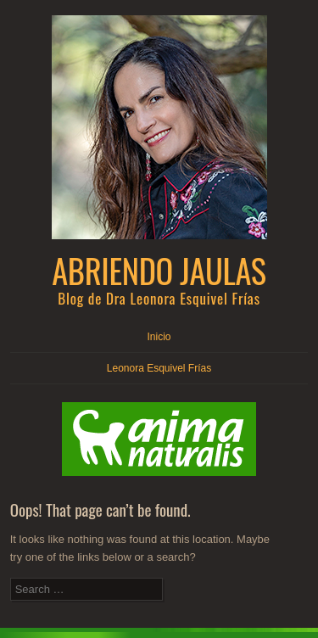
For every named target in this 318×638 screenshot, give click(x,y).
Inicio (158, 337)
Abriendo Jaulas (158, 270)
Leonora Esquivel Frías (159, 368)
